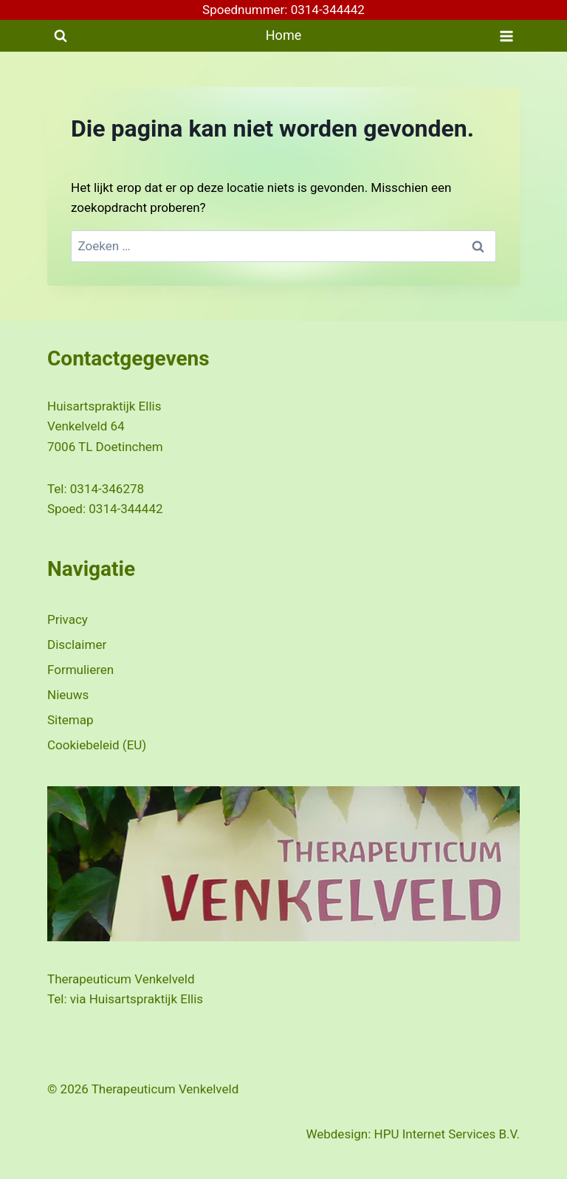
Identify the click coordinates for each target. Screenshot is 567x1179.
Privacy (67, 619)
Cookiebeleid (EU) (96, 745)
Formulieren (80, 669)
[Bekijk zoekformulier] (60, 36)
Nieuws (68, 694)
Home (283, 35)
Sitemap (70, 719)
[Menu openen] (506, 35)
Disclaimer (76, 644)
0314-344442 (125, 508)
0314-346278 (107, 488)
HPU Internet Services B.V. (447, 1134)
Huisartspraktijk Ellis (146, 998)
